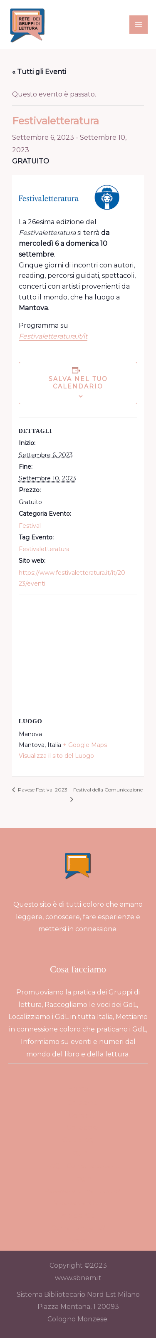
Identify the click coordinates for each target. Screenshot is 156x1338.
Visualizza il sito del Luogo (56, 755)
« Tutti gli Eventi (39, 72)
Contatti (82, 1115)
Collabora (82, 1127)
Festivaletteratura (44, 549)
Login (78, 1152)
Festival (30, 525)
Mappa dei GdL (78, 1203)
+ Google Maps (85, 745)
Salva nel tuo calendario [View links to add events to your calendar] (78, 382)
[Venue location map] (78, 654)
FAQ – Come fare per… (82, 1166)
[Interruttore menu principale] (138, 24)
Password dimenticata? (82, 1191)
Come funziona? (78, 1228)
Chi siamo (82, 1103)
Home (78, 1089)
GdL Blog (78, 1140)
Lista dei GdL (78, 1215)
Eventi (78, 1240)
